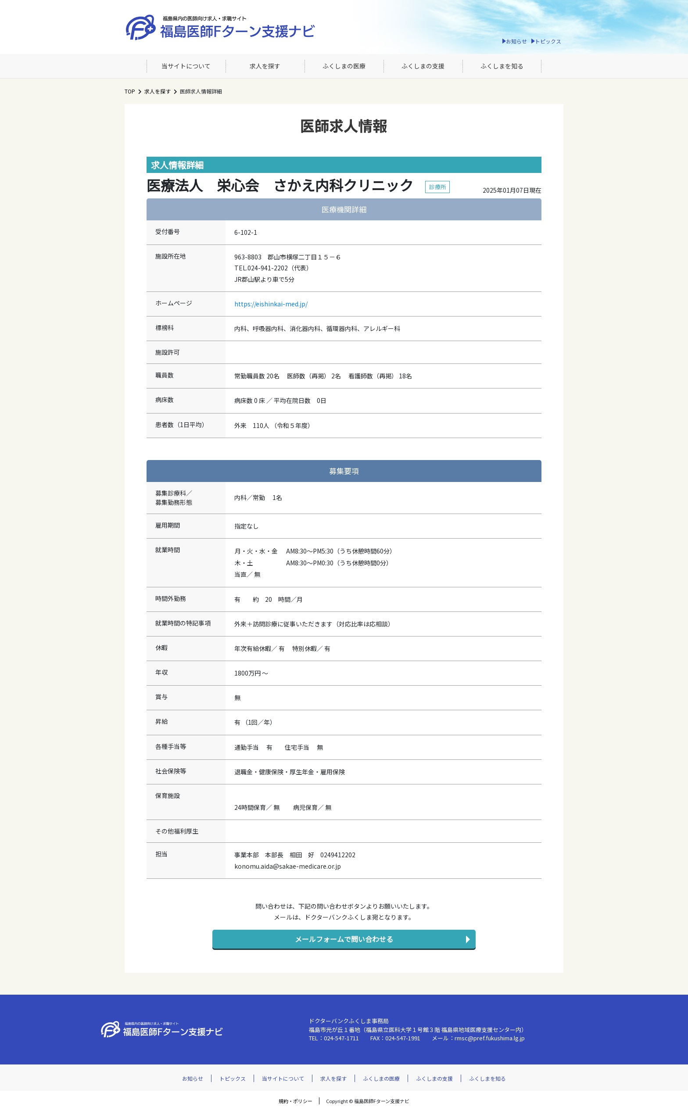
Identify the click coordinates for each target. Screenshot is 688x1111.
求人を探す (265, 65)
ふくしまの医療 (344, 65)
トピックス (548, 41)
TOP (130, 91)
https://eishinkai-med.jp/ (271, 303)
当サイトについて (186, 65)
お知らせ (516, 41)
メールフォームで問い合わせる (344, 939)
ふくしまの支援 (422, 65)
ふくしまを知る (501, 65)
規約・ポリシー (295, 1100)
